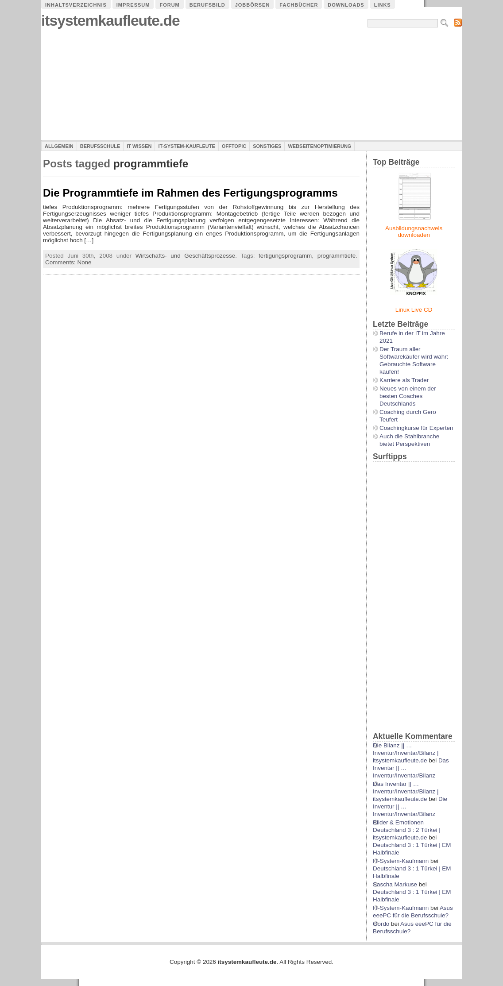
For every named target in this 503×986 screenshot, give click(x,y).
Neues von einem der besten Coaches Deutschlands (407, 396)
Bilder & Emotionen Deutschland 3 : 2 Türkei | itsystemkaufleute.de (407, 830)
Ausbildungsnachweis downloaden (413, 231)
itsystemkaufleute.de (110, 20)
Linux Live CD (414, 309)
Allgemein (59, 146)
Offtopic (234, 146)
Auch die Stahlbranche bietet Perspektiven (409, 440)
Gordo (381, 923)
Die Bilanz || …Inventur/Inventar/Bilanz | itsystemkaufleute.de (405, 753)
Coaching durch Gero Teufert (407, 416)
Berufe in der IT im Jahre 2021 (412, 337)
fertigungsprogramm (285, 255)
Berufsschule (100, 146)
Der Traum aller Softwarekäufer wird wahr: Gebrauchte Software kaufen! (413, 360)
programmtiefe (336, 255)
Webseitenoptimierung (319, 146)
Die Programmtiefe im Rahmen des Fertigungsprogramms (190, 193)
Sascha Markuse (395, 884)
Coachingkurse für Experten (416, 428)
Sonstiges (267, 146)
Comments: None (68, 262)
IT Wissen (139, 146)
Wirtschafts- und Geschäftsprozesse (185, 255)
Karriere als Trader (404, 380)
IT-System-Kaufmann (401, 861)
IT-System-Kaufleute (186, 146)
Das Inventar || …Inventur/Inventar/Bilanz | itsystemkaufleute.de (405, 791)
